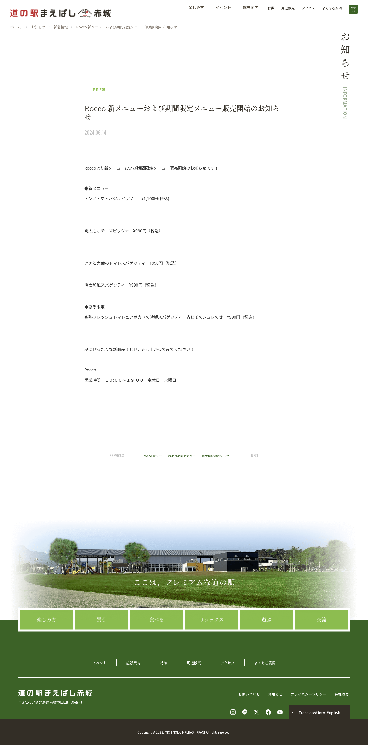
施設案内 (250, 9)
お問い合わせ (250, 694)
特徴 (271, 8)
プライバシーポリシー (309, 694)
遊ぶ (266, 641)
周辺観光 (288, 8)
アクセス (308, 8)
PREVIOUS (116, 455)
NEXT (256, 455)
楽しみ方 (196, 9)
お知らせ (276, 694)
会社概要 (342, 694)
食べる (156, 641)
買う (101, 641)
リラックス (211, 641)
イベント (223, 9)
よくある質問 (332, 8)
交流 (321, 641)
